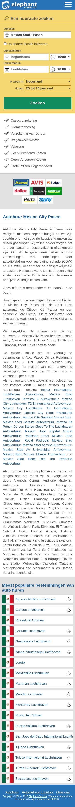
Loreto (20, 662)
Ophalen (9, 28)
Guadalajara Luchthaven (33, 641)
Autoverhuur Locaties (37, 792)
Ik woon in (16, 81)
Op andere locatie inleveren (27, 44)
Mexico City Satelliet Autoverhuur (47, 417)
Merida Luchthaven (29, 694)
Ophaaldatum (12, 50)
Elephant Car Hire (38, 796)
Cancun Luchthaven (30, 610)
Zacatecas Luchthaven (32, 779)
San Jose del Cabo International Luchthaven (44, 736)
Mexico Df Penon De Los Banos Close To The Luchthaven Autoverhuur (37, 426)
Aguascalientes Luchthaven (35, 599)
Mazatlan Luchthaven (31, 683)
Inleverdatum (12, 62)
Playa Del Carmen (28, 715)
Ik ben (19, 88)
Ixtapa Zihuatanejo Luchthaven (38, 652)
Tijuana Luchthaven (29, 747)
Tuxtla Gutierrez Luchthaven (36, 768)
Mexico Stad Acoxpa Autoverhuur (47, 445)
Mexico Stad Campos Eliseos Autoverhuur (34, 454)
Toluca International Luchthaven (38, 757)
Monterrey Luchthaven (31, 705)
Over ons (63, 792)
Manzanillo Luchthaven (32, 673)
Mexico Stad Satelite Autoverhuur (28, 422)
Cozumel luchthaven (30, 631)
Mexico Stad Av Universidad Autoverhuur (37, 449)
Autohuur (12, 792)
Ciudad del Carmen (29, 620)
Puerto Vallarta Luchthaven (35, 726)
